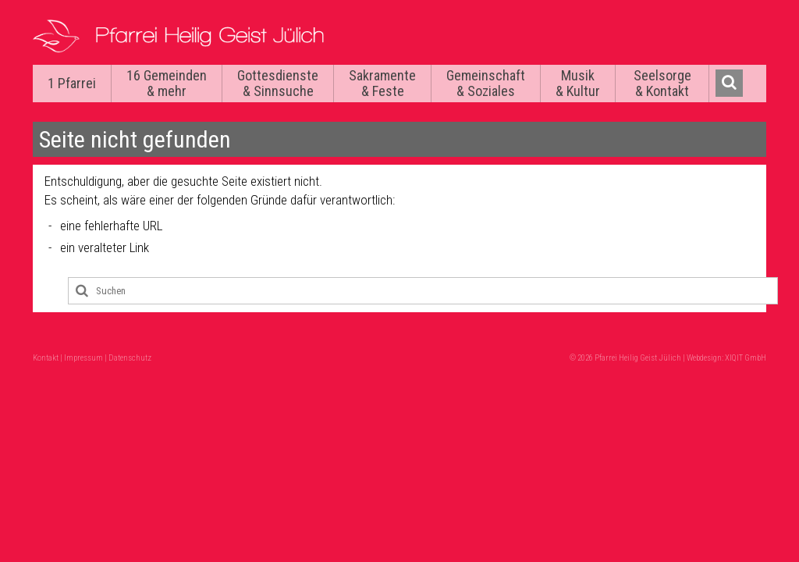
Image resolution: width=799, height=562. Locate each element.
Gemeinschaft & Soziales (485, 83)
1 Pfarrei (72, 83)
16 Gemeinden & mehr (166, 83)
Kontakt (46, 358)
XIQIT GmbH (745, 358)
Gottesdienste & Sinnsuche (277, 83)
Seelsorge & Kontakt (662, 83)
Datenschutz (129, 358)
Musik (578, 83)
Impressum (83, 358)
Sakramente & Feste (382, 83)
